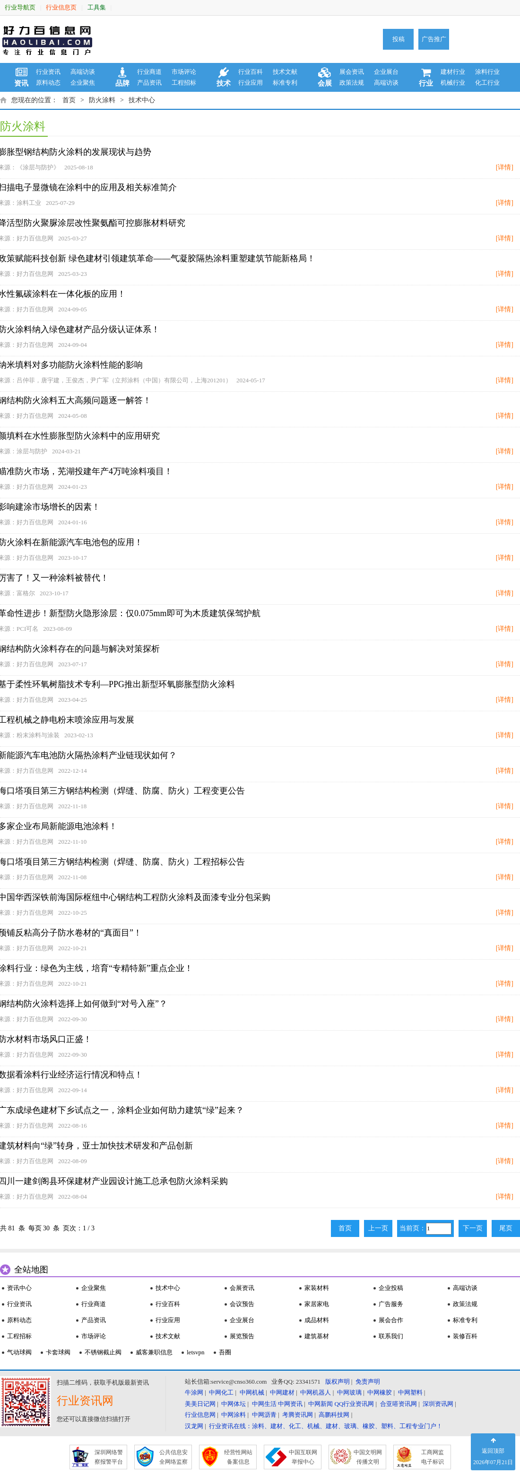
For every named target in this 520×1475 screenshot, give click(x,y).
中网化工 (221, 1392)
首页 (69, 100)
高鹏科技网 (334, 1414)
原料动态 (48, 82)
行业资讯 (48, 71)
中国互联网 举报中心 (303, 1457)
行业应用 (250, 82)
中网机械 (252, 1392)
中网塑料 (410, 1392)
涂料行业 (487, 71)
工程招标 (184, 82)
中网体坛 (233, 1403)
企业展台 (386, 71)
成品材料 (316, 1320)
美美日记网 (200, 1403)
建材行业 (453, 71)
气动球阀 (19, 1352)
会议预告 (242, 1303)
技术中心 (142, 100)
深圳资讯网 (438, 1403)
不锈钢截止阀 (103, 1352)
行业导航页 (20, 7)
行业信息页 (61, 7)
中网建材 (282, 1392)
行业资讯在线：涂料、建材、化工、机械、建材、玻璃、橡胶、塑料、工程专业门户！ (325, 1426)
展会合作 (391, 1320)
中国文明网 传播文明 (368, 1457)
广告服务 (391, 1303)
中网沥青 (264, 1414)
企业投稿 (391, 1287)
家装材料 (316, 1287)
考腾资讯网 (297, 1414)
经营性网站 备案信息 (238, 1457)
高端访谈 (82, 71)
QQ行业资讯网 (354, 1403)
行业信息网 (200, 1414)
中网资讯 (290, 1403)
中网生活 (264, 1403)
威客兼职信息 (154, 1352)
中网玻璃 (349, 1392)
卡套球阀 (58, 1352)
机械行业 (453, 82)
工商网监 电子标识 (432, 1457)
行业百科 (250, 71)
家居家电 (316, 1303)
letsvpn (196, 1352)
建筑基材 (316, 1336)
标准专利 (285, 82)
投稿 (398, 39)
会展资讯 (242, 1287)
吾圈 (225, 1352)
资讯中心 (19, 1287)
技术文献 (285, 71)
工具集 (96, 7)
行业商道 (149, 71)
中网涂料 (233, 1414)
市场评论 (184, 71)
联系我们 (391, 1336)
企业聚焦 (82, 82)
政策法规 (351, 82)
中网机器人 (315, 1392)
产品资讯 (149, 82)
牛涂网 (194, 1392)
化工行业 (487, 82)
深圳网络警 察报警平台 (109, 1457)
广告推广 (434, 39)
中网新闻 (320, 1403)
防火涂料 (102, 100)
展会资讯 (351, 71)
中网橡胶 (379, 1392)
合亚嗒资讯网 (398, 1403)
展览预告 (242, 1336)
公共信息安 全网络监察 (173, 1457)
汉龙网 (194, 1426)
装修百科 (465, 1336)
